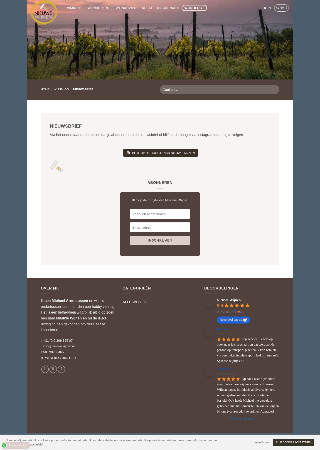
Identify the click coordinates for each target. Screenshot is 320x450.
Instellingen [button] (262, 442)
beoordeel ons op (233, 320)
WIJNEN (74, 8)
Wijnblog (61, 89)
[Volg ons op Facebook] (45, 369)
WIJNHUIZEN (99, 8)
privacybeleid (34, 444)
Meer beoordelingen (241, 418)
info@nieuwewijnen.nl (58, 346)
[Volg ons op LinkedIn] (61, 369)
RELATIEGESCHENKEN (160, 8)
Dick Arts (223, 329)
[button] (266, 8)
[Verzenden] (273, 89)
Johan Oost (224, 369)
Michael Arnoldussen (70, 301)
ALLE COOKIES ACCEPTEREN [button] (294, 442)
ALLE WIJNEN (134, 302)
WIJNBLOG (194, 8)
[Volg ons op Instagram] (53, 369)
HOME (45, 89)
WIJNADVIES (126, 8)
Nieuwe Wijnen (69, 318)
